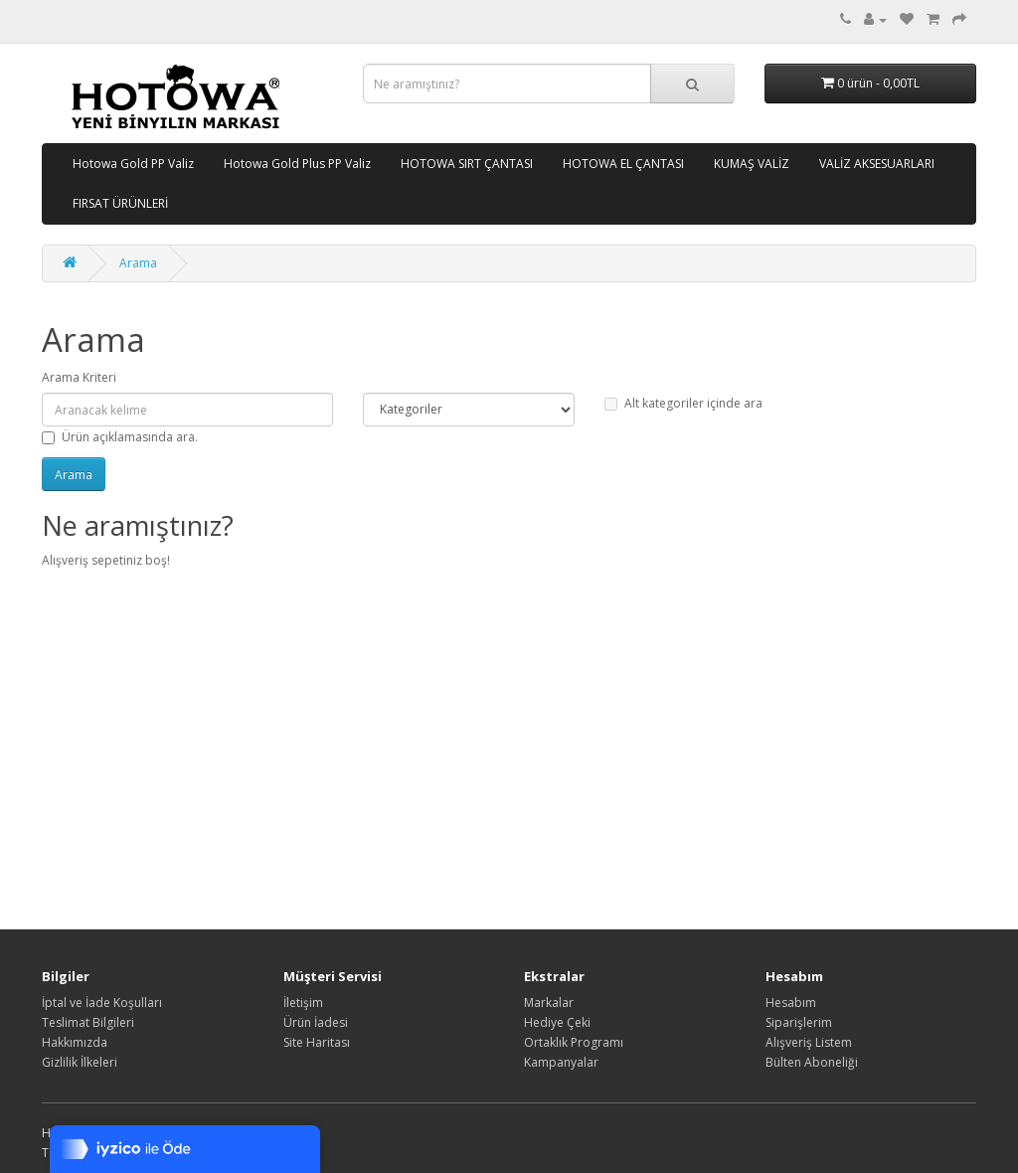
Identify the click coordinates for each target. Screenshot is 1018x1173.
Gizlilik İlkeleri (79, 1062)
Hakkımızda (74, 1042)
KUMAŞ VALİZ (751, 163)
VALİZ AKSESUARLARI (876, 163)
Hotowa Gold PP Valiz (133, 163)
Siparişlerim (798, 1022)
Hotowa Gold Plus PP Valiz (297, 163)
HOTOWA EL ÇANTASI (623, 163)
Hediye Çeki (557, 1022)
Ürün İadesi (315, 1022)
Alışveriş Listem (808, 1042)
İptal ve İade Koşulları (102, 1002)
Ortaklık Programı (573, 1042)
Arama (138, 262)
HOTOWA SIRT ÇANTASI (467, 163)
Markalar (549, 1002)
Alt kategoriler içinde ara (683, 403)
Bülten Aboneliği (811, 1062)
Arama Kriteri (79, 377)
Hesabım (790, 1002)
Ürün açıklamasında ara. (120, 436)
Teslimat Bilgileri (88, 1022)
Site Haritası (316, 1042)
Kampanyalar (561, 1062)
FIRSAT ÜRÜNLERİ (120, 203)
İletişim (303, 1002)
